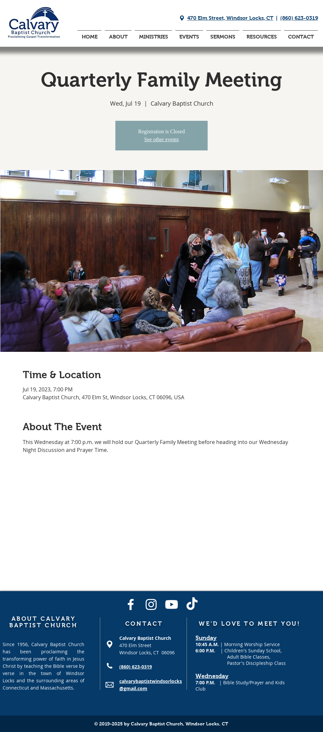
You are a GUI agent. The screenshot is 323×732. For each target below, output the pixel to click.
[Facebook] (130, 604)
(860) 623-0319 (299, 18)
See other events (161, 139)
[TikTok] (192, 604)
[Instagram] (151, 604)
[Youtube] (171, 604)
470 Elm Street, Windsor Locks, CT (230, 18)
